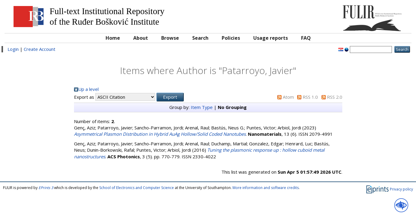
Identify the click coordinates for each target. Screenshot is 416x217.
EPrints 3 (46, 187)
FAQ (306, 38)
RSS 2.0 (334, 97)
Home (113, 38)
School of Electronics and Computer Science (136, 187)
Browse (170, 38)
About (140, 38)
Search (200, 38)
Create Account (39, 49)
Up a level (88, 89)
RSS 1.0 (310, 97)
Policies (231, 38)
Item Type (202, 107)
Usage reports (270, 38)
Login (13, 49)
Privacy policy (401, 188)
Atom (288, 97)
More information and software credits (266, 187)
